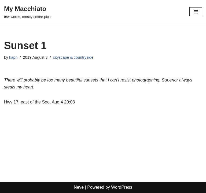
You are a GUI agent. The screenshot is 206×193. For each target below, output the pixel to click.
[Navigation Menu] (195, 11)
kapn (13, 57)
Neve (79, 187)
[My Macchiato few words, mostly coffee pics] (27, 12)
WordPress (121, 187)
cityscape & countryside (73, 57)
